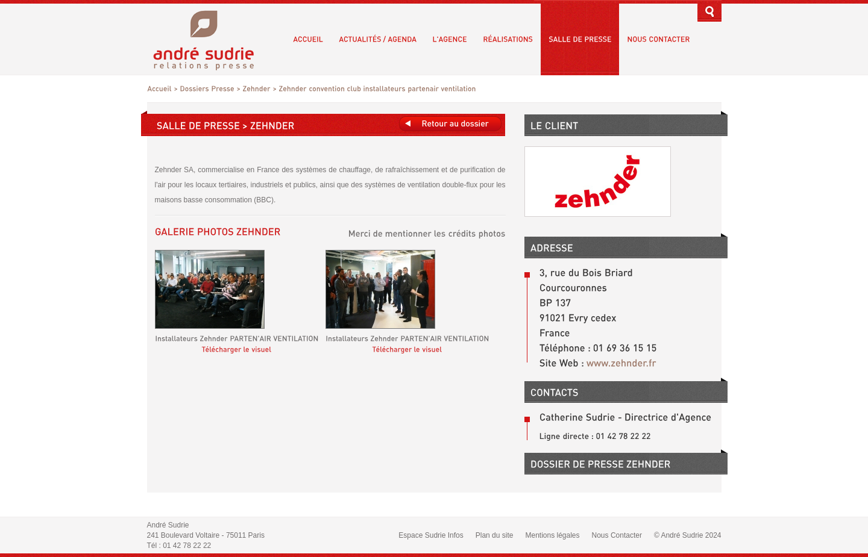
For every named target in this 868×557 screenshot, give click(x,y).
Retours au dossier (450, 123)
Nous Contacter (617, 535)
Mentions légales (552, 535)
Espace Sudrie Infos (430, 535)
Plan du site (495, 535)
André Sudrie (210, 39)
